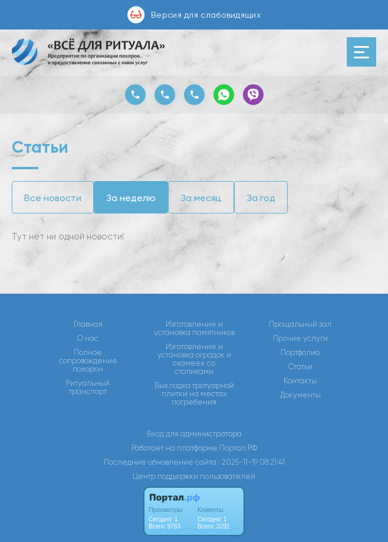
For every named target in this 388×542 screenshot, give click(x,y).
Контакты (300, 381)
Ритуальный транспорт (88, 387)
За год (260, 197)
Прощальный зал (300, 324)
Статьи (300, 367)
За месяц (201, 197)
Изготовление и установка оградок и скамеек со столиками (194, 359)
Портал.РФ (238, 448)
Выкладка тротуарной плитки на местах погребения (194, 394)
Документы (300, 395)
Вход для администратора (194, 433)
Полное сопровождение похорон (88, 361)
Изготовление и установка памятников (194, 328)
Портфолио (300, 353)
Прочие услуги (300, 338)
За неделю (131, 197)
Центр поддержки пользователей (194, 476)
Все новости (52, 197)
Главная (88, 324)
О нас (87, 338)
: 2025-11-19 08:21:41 (251, 462)
